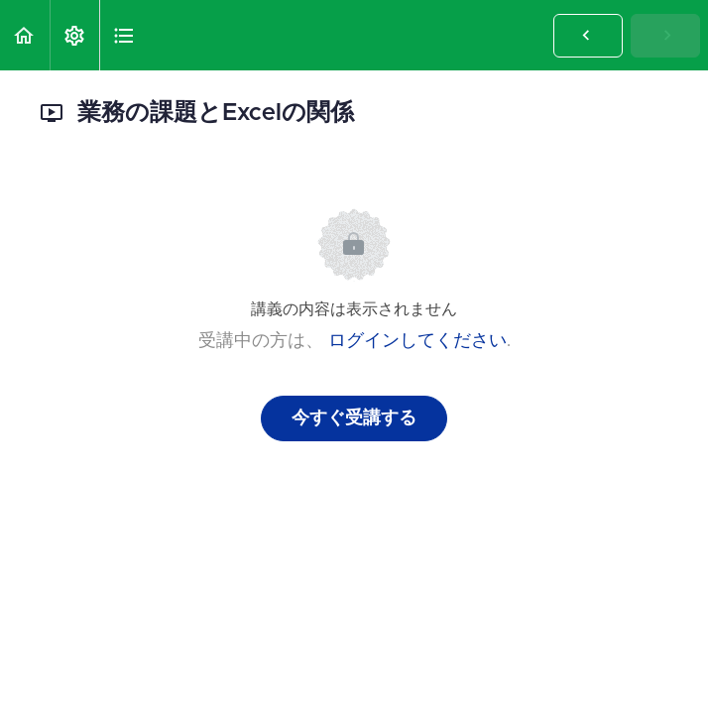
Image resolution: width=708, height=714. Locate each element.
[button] (25, 35)
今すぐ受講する (354, 418)
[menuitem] (74, 35)
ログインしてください (417, 341)
